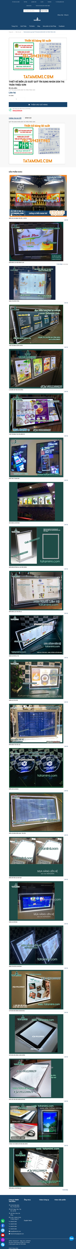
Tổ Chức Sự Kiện (15, 1)
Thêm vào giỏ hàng (38, 105)
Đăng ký (66, 15)
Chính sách (28, 5)
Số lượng (11, 95)
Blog (38, 26)
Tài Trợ (25, 1)
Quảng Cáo (33, 1)
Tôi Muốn (32, 26)
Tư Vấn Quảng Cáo (60, 1)
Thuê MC (49, 1)
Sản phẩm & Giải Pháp (49, 26)
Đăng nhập (60, 15)
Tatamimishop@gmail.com (17, 1233)
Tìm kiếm (44, 10)
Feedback (61, 26)
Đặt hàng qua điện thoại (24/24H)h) (22, 108)
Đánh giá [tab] (28, 117)
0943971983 (13, 1221)
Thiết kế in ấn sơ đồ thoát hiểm (43, 5)
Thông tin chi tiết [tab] (15, 117)
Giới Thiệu (23, 26)
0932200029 (17, 111)
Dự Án (42, 1)
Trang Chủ (15, 26)
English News (28, 1220)
